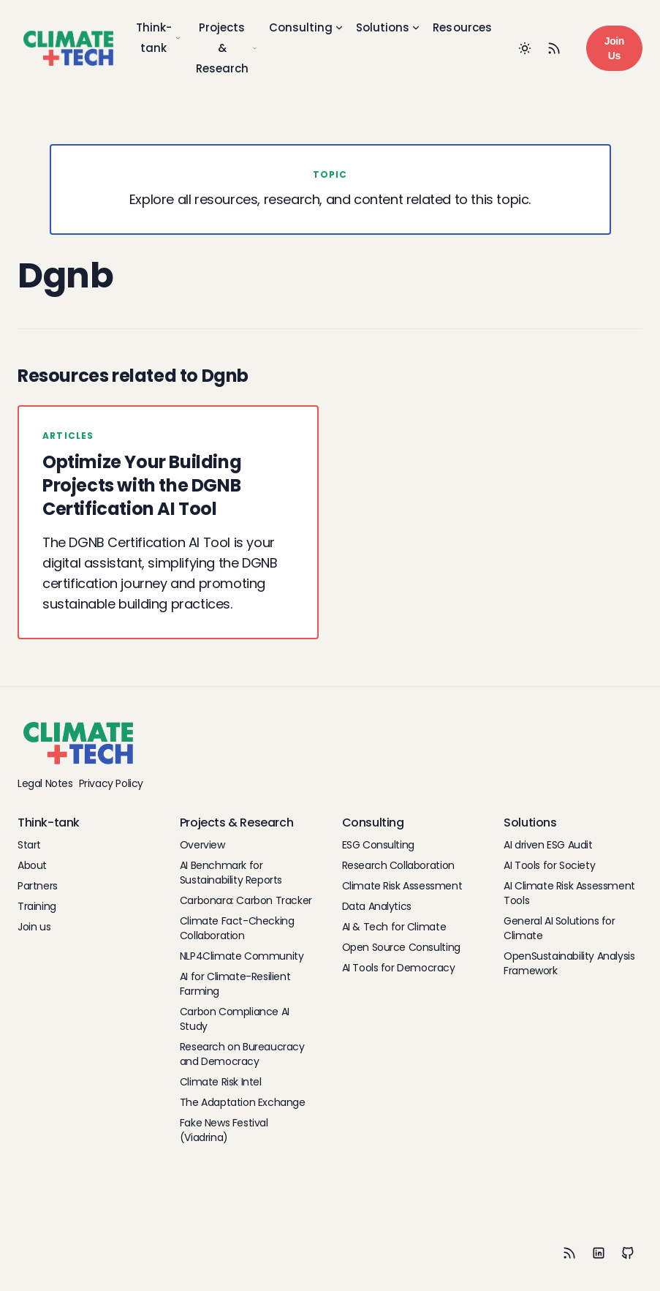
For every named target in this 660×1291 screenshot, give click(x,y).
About (32, 865)
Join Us (614, 48)
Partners (38, 885)
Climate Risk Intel (221, 1081)
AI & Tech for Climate (394, 926)
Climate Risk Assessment (402, 885)
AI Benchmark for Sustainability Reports (231, 872)
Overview (202, 845)
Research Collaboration (398, 865)
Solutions (388, 27)
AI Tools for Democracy (398, 967)
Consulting (306, 27)
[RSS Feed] (554, 48)
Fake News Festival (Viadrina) (224, 1130)
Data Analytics (376, 906)
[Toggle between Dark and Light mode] (524, 48)
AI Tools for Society (549, 865)
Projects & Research (227, 48)
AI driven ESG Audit (548, 845)
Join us (34, 926)
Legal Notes (45, 783)
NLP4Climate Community (242, 956)
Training (37, 906)
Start (29, 845)
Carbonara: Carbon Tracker (246, 900)
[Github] (627, 1253)
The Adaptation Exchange (243, 1102)
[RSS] (569, 1253)
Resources (462, 27)
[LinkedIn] (598, 1253)
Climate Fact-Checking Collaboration (237, 928)
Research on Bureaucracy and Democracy (242, 1054)
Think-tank (158, 38)
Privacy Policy (111, 783)
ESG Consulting (378, 845)
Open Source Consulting (401, 947)
